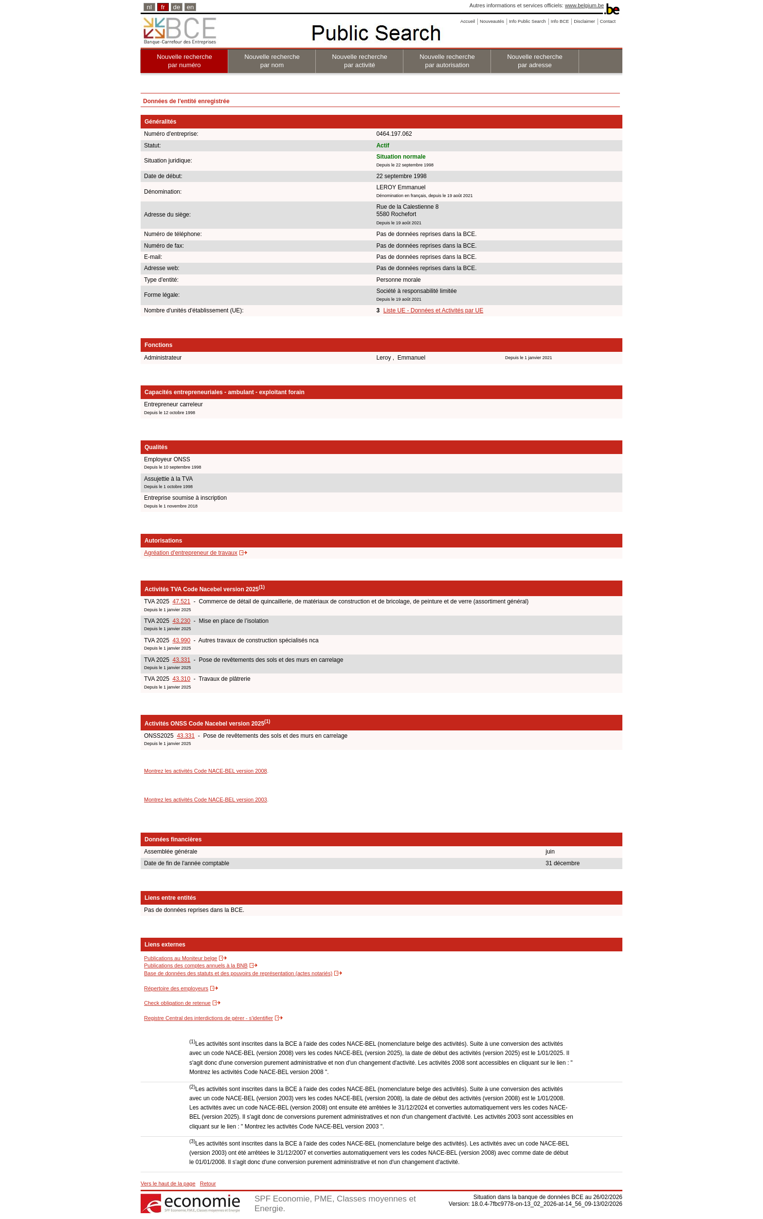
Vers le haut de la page (168, 1183)
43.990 (181, 640)
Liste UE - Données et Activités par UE (433, 310)
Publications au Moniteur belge (180, 958)
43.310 (181, 678)
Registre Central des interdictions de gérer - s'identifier (208, 1018)
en (190, 7)
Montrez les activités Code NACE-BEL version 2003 (205, 799)
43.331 (181, 659)
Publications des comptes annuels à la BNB (196, 965)
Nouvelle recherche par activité (359, 61)
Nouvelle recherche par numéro (184, 61)
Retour (208, 1183)
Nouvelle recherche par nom (272, 61)
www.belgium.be (584, 5)
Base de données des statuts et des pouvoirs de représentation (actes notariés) (238, 973)
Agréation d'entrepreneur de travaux (190, 552)
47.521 (181, 601)
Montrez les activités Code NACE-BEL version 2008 (205, 771)
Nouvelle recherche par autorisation (447, 61)
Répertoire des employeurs (176, 988)
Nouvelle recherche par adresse (535, 61)
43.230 (181, 621)
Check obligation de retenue (177, 1003)
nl (149, 7)
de (177, 7)
